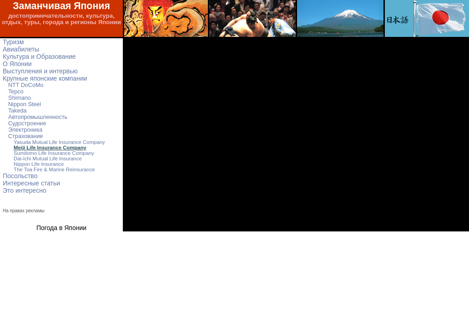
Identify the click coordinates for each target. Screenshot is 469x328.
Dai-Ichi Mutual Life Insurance (48, 158)
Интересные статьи (31, 183)
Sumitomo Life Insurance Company (54, 153)
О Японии (17, 63)
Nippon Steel (24, 104)
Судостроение (27, 123)
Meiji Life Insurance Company (50, 147)
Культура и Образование (39, 56)
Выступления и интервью (40, 71)
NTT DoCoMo (25, 85)
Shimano (19, 98)
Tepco (16, 91)
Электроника (25, 130)
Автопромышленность (37, 117)
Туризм (13, 42)
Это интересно (24, 190)
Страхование (25, 136)
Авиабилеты (21, 49)
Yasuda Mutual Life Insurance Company (59, 142)
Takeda (17, 111)
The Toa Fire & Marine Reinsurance (54, 169)
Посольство (20, 175)
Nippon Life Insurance (39, 164)
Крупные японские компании (45, 78)
